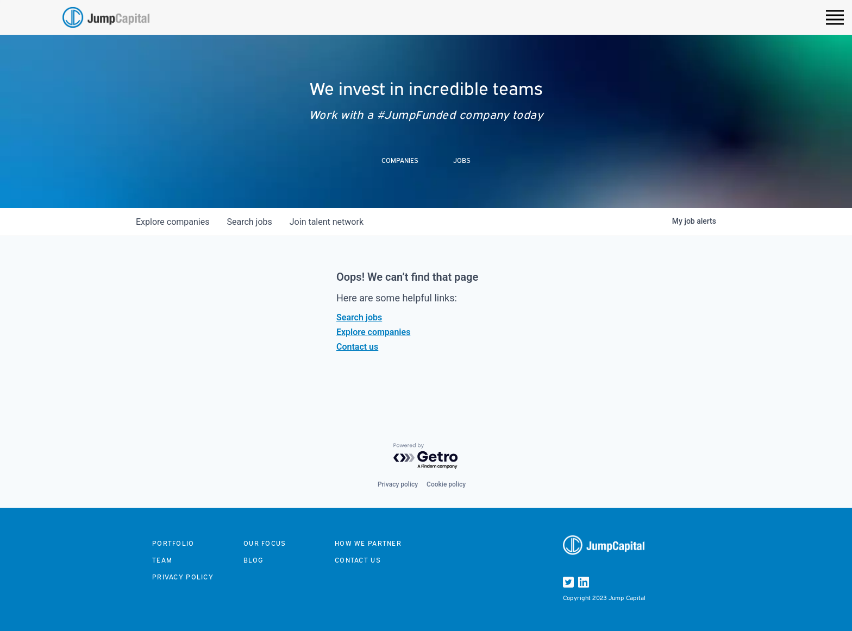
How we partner (368, 543)
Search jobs (359, 317)
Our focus (264, 543)
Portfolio (173, 543)
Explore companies (373, 332)
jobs (249, 222)
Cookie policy (446, 484)
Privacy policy (398, 484)
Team (162, 560)
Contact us (357, 347)
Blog (253, 560)
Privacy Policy (183, 577)
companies (172, 222)
